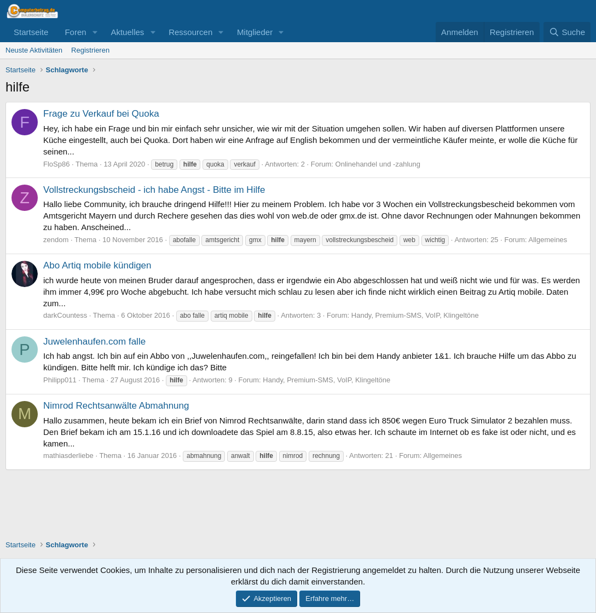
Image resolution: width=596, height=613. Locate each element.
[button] (94, 32)
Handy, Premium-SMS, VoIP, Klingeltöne (415, 315)
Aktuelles (127, 32)
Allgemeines (548, 240)
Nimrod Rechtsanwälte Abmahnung (116, 405)
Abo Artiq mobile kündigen (97, 265)
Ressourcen (190, 32)
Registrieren (90, 50)
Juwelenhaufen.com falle (94, 341)
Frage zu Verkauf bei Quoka (101, 113)
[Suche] (567, 32)
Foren (75, 32)
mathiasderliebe (68, 455)
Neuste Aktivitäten (33, 50)
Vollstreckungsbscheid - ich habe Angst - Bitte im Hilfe (154, 190)
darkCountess (65, 315)
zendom (55, 240)
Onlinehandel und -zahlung (377, 164)
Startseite (31, 32)
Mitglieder (255, 32)
